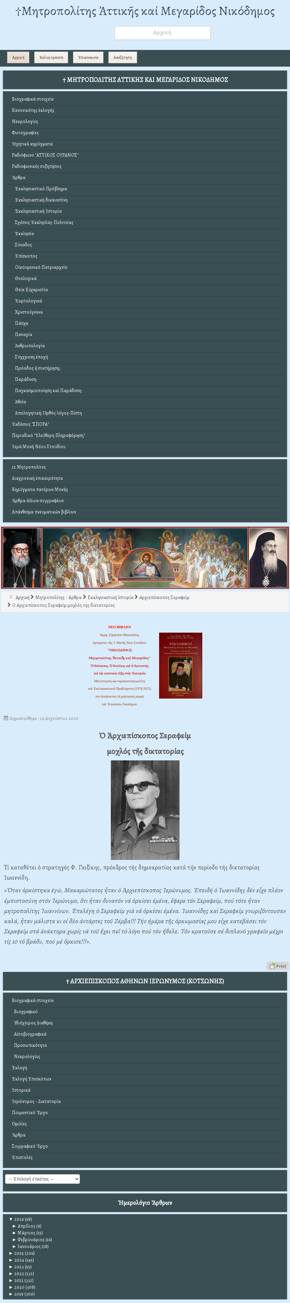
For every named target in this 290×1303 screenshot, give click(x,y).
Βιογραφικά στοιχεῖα (33, 99)
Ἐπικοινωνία (88, 57)
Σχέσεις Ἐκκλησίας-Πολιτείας (42, 222)
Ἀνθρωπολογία (28, 345)
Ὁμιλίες (19, 1124)
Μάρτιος (23, 1233)
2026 (16, 1219)
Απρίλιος (23, 1226)
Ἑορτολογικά (27, 301)
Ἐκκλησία (23, 233)
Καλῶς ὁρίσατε (51, 57)
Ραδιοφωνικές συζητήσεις (37, 166)
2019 (15, 1294)
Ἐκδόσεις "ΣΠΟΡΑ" (30, 424)
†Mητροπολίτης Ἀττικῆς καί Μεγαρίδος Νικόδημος (145, 10)
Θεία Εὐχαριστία (30, 289)
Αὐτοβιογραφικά (29, 1034)
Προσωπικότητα (29, 1045)
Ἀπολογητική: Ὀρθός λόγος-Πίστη (47, 413)
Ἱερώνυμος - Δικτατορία (36, 1101)
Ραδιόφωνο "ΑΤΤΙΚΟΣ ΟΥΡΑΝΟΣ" (45, 155)
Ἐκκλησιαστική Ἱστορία (37, 211)
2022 (16, 1273)
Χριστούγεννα (27, 312)
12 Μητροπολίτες (29, 467)
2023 (16, 1267)
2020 (16, 1287)
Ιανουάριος (26, 1246)
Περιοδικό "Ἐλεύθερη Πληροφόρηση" (48, 435)
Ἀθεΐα (19, 402)
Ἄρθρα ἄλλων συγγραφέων (38, 500)
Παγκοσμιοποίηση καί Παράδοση (47, 390)
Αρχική (18, 57)
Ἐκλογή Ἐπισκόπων (31, 1079)
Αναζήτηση (123, 57)
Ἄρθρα (18, 177)
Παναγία (22, 334)
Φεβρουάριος (28, 1239)
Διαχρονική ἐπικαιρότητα (37, 478)
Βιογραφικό (25, 1011)
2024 (16, 1260)
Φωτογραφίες (25, 132)
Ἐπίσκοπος (24, 256)
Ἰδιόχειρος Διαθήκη (32, 1023)
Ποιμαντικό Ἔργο (30, 1112)
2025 (16, 1253)
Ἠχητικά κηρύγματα (32, 144)
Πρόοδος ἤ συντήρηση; (36, 368)
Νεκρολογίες (25, 121)
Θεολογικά (24, 278)
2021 (15, 1280)
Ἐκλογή (19, 1067)
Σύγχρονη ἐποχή (30, 357)
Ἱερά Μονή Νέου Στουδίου (39, 446)
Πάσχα (20, 323)
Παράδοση (24, 379)
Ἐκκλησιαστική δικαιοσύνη (40, 200)
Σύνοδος (22, 245)
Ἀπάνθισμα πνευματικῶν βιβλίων (44, 512)
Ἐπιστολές (22, 1157)
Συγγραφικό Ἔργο (30, 1146)
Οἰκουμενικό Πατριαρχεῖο (40, 267)
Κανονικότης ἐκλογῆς (33, 110)
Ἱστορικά (21, 1090)
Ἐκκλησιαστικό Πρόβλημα (39, 189)
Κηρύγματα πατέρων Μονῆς (40, 489)
